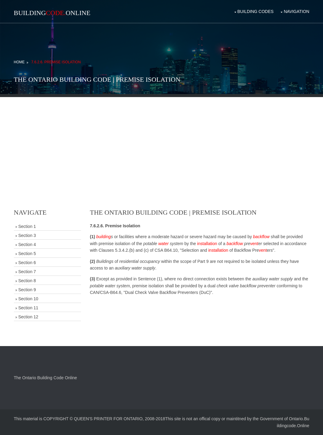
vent (254, 243)
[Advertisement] (161, 139)
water (163, 243)
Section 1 (27, 226)
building (103, 236)
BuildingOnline (52, 13)
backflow (261, 236)
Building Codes (255, 11)
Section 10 (28, 298)
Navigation (296, 11)
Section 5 (27, 253)
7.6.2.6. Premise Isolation (56, 62)
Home (19, 62)
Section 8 (27, 280)
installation (207, 243)
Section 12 (28, 316)
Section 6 (27, 262)
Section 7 (27, 271)
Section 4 (27, 244)
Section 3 (27, 235)
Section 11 (28, 307)
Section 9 (27, 289)
